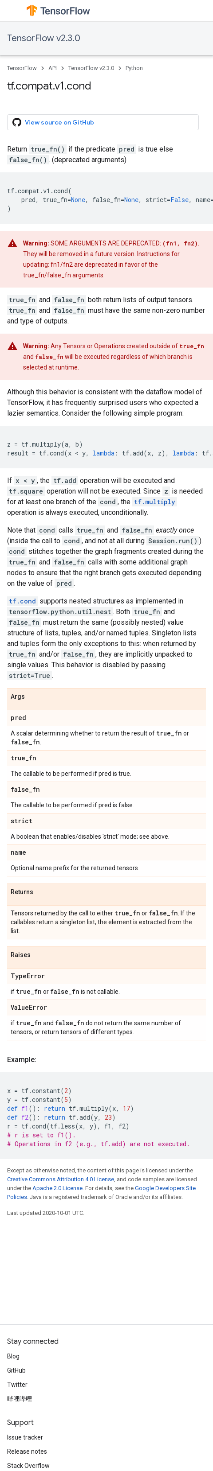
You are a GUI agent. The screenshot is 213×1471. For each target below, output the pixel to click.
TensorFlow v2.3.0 (43, 38)
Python (134, 68)
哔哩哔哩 (19, 1398)
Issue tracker (25, 1437)
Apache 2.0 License (57, 1188)
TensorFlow (22, 68)
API (52, 68)
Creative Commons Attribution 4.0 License (60, 1179)
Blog (13, 1356)
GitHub (16, 1370)
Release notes (27, 1451)
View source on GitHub (53, 122)
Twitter (17, 1384)
